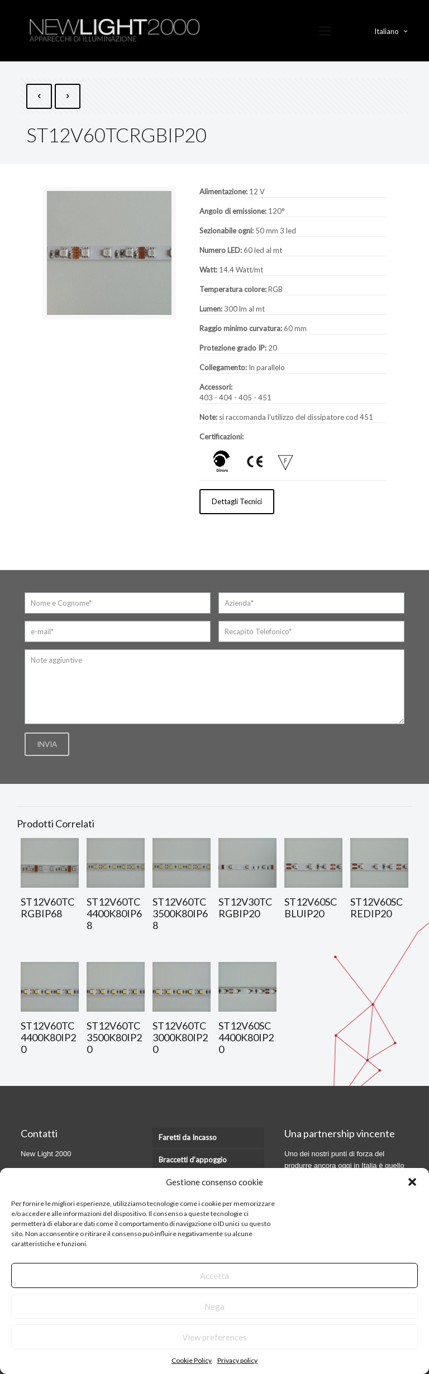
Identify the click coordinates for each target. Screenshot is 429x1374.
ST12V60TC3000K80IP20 (180, 1037)
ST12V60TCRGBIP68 (47, 908)
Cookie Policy (191, 1360)
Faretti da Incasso (188, 1137)
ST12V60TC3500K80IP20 (114, 1037)
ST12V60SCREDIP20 (376, 908)
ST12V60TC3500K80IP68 (180, 913)
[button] (412, 1182)
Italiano (391, 31)
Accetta (214, 1276)
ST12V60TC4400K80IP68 (114, 913)
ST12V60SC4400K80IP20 (246, 1037)
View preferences (214, 1337)
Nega (214, 1306)
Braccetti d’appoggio (193, 1159)
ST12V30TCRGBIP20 (245, 908)
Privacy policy (237, 1360)
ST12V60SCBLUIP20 (310, 908)
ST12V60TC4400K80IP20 (48, 1037)
